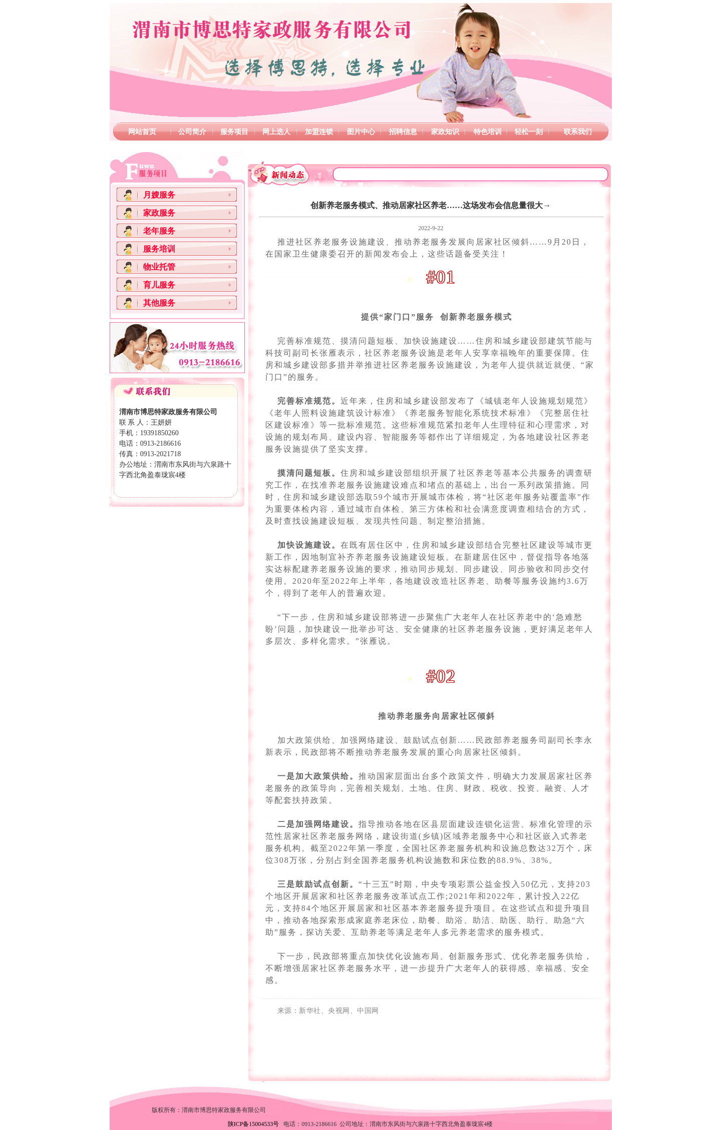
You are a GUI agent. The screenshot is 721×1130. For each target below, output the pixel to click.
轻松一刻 (529, 132)
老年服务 (159, 231)
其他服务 (159, 303)
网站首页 (142, 132)
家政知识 (445, 132)
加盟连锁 (319, 132)
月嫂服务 (159, 195)
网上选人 (276, 132)
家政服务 (159, 213)
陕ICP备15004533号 (253, 1123)
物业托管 (159, 267)
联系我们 (578, 132)
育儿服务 (159, 285)
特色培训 (488, 132)
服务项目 (234, 132)
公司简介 (192, 132)
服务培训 (159, 249)
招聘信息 (403, 132)
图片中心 (361, 132)
